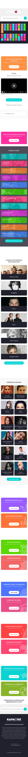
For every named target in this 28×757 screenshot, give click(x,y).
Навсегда (21, 412)
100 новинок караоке (14, 479)
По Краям (7, 458)
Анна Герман (14, 340)
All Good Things (7, 178)
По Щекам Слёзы (23, 113)
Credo (4, 157)
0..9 (2, 34)
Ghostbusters (6, 199)
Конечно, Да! (7, 427)
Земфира (14, 293)
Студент (5, 164)
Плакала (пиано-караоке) (9, 228)
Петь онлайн (14, 66)
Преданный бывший (7, 397)
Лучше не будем (20, 397)
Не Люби (7, 412)
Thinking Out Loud (7, 185)
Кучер (14, 73)
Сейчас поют (14, 150)
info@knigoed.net (15, 745)
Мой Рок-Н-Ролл (7, 207)
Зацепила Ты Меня (21, 458)
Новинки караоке (14, 382)
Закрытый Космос (7, 192)
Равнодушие (7, 473)
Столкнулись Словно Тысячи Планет (12, 171)
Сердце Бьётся (7, 214)
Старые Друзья (7, 235)
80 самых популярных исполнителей (14, 363)
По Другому (20, 427)
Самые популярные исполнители (14, 261)
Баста (14, 308)
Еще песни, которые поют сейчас (14, 240)
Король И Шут (14, 277)
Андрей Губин (14, 356)
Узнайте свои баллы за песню (14, 99)
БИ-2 (14, 324)
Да (3, 221)
